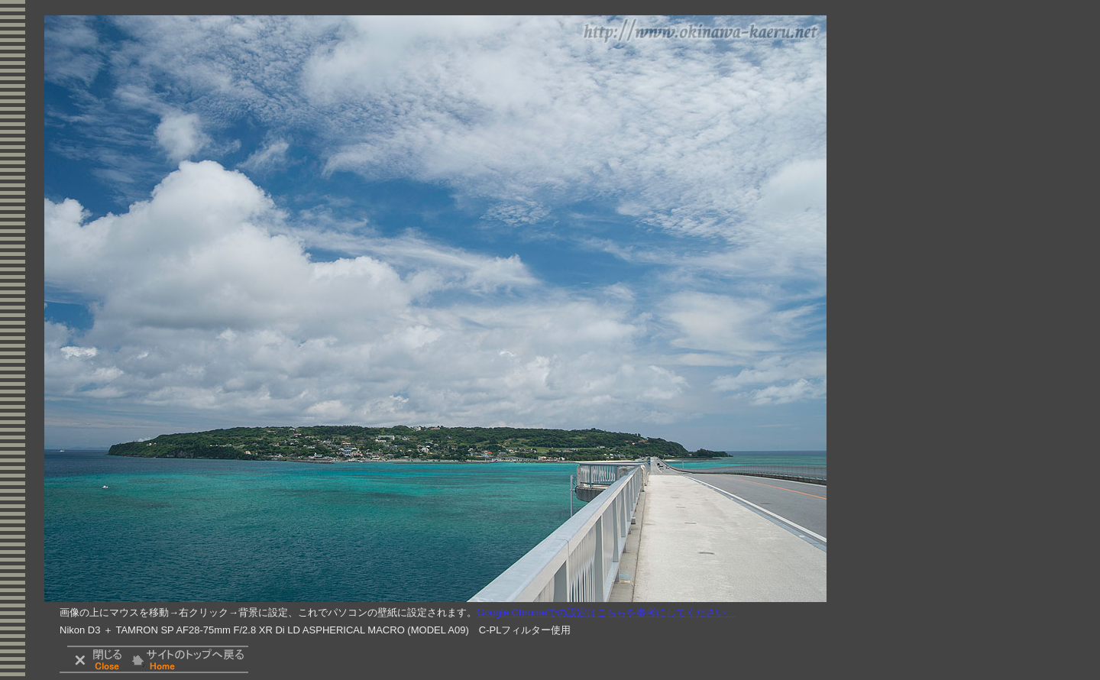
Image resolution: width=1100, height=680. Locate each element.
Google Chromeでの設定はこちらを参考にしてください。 (606, 612)
